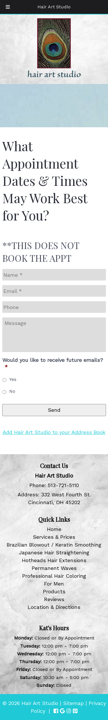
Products (54, 591)
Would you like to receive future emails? (52, 363)
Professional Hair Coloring (54, 576)
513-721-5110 (63, 485)
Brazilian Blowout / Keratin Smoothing (54, 545)
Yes (12, 379)
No (12, 391)
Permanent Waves (54, 568)
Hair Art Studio (54, 7)
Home (54, 529)
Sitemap (73, 703)
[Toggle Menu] (8, 7)
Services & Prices (54, 537)
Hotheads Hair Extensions (54, 560)
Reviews (54, 599)
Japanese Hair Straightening (54, 552)
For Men (54, 584)
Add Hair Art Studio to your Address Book (54, 432)
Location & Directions (54, 607)
